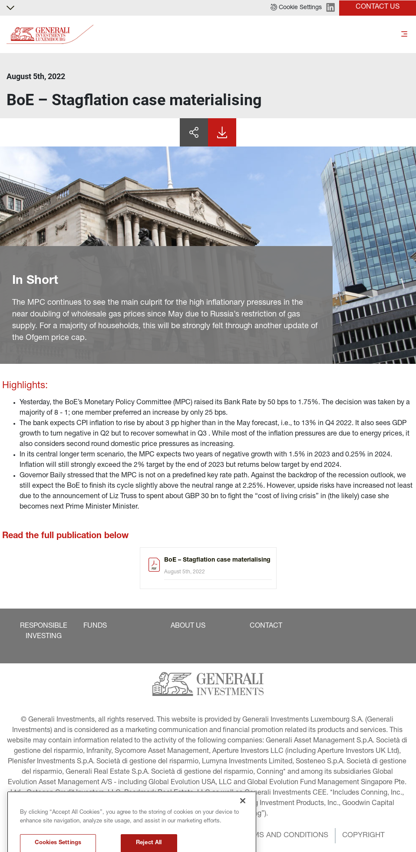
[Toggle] (404, 34)
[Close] (242, 825)
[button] (296, 8)
